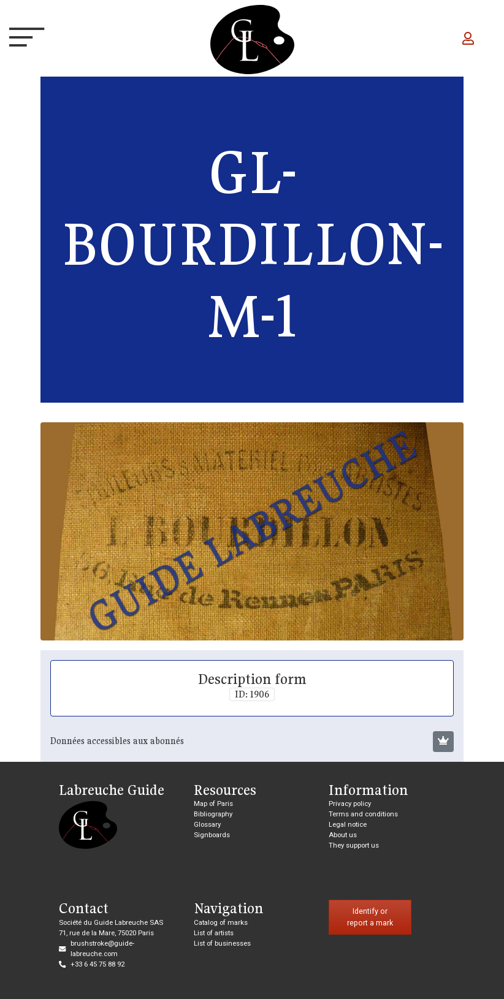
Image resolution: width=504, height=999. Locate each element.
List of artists (214, 933)
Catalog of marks (221, 922)
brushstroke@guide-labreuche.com (102, 948)
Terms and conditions (363, 814)
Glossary (207, 824)
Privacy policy (350, 803)
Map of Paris (213, 803)
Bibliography (213, 814)
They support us (354, 845)
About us (343, 834)
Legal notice (348, 824)
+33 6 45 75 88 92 (97, 964)
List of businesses (222, 943)
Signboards (212, 834)
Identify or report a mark (370, 917)
